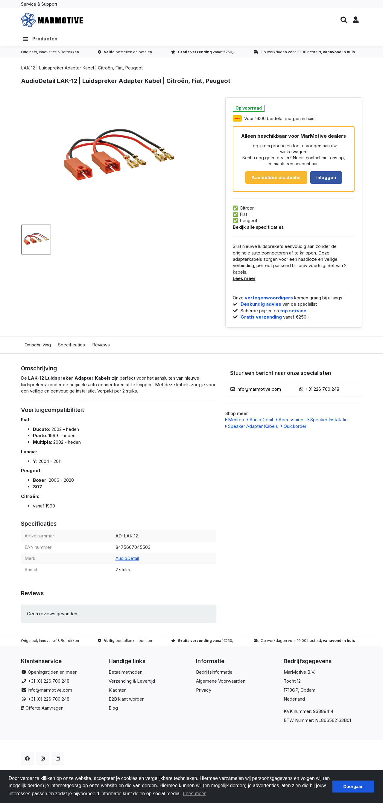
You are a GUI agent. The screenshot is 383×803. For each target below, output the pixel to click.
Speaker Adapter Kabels (251, 428)
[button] (344, 21)
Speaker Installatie (328, 421)
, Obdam (306, 692)
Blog (113, 710)
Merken (234, 421)
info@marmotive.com (259, 390)
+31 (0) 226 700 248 (48, 683)
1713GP (291, 692)
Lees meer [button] (194, 793)
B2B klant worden (127, 701)
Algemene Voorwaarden (220, 683)
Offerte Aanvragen (44, 710)
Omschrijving (38, 346)
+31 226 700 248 (322, 390)
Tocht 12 (292, 683)
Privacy (203, 692)
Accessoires (290, 421)
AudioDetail (127, 560)
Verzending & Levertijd (132, 683)
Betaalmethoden (125, 674)
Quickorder (293, 428)
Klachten (118, 692)
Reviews (101, 346)
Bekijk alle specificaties (258, 228)
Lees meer (244, 280)
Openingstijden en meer (52, 674)
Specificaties (71, 346)
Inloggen (326, 179)
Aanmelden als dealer (276, 179)
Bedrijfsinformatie (214, 674)
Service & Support (39, 4)
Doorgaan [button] (354, 786)
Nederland (294, 701)
